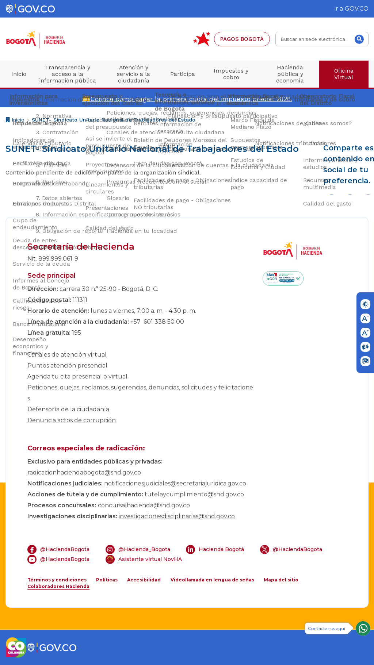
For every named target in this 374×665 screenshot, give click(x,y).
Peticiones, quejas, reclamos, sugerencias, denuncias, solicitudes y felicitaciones (140, 393)
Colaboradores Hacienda (58, 586)
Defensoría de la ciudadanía (68, 409)
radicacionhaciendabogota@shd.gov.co (84, 472)
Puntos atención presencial (67, 365)
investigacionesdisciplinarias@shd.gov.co (177, 516)
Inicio (14, 120)
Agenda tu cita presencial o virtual (77, 376)
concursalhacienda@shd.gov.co (144, 505)
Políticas (107, 580)
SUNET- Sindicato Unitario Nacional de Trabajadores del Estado (113, 120)
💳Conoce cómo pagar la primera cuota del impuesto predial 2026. (187, 99)
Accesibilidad (144, 580)
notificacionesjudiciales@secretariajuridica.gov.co (175, 483)
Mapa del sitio (281, 580)
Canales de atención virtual (67, 354)
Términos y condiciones (57, 580)
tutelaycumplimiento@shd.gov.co (194, 494)
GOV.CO (357, 8)
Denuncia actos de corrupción (71, 420)
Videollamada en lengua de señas (212, 580)
